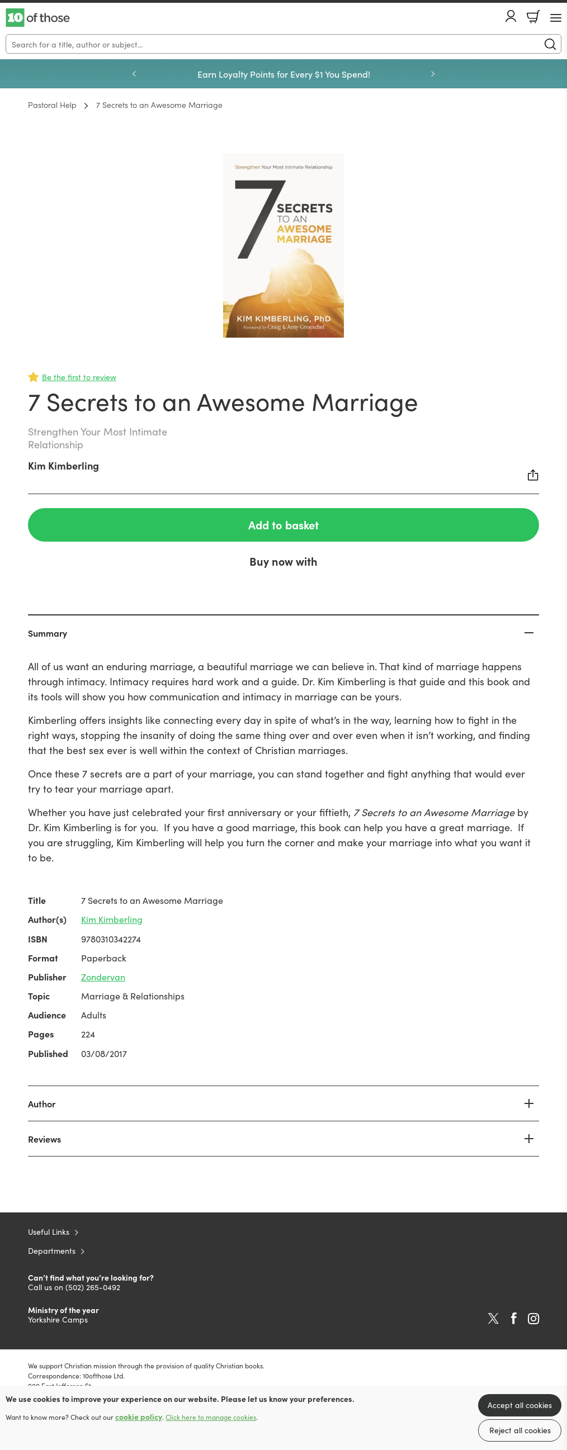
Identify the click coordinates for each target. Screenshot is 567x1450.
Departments (51, 1250)
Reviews (44, 1138)
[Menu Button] (555, 18)
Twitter (493, 1318)
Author (41, 1103)
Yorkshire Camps (58, 1319)
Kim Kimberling (63, 465)
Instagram (533, 1318)
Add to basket (283, 524)
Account (511, 16)
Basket (533, 16)
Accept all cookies (520, 1404)
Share (533, 475)
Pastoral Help (52, 104)
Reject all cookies (520, 1429)
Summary (47, 633)
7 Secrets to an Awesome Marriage (159, 104)
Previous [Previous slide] (134, 74)
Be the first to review (79, 376)
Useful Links (48, 1231)
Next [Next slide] (432, 74)
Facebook (514, 1318)
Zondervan (103, 976)
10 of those (38, 17)
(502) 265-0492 (92, 1286)
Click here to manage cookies (211, 1417)
